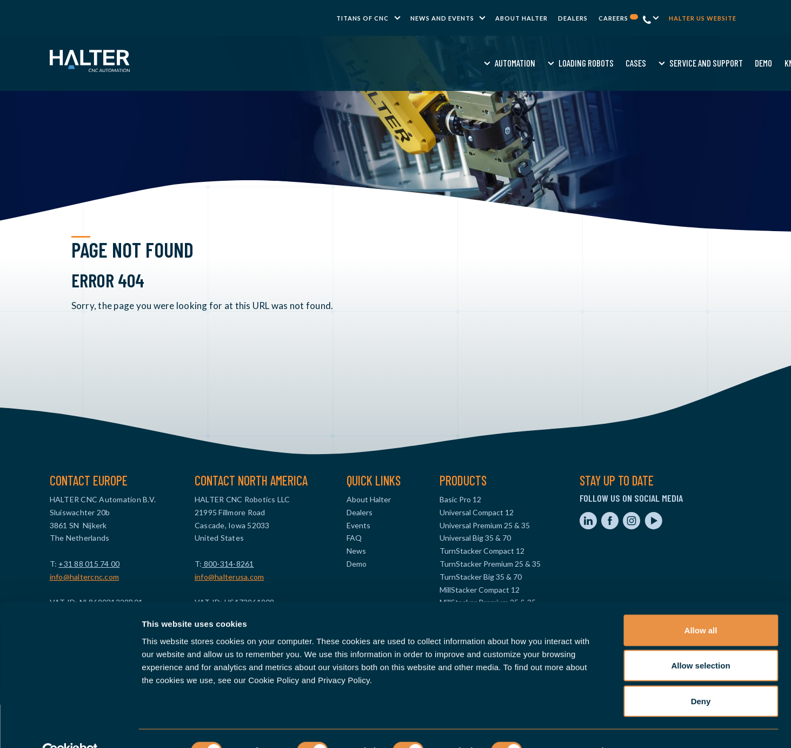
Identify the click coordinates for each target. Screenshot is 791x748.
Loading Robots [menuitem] (339, 62)
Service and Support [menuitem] (459, 62)
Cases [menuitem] (390, 62)
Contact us (683, 62)
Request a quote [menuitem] (618, 62)
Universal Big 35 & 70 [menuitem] (475, 537)
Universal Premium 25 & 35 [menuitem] (485, 525)
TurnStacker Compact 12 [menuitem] (482, 550)
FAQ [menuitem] (354, 537)
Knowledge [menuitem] (557, 62)
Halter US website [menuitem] (702, 18)
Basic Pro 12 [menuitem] (460, 499)
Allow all (700, 606)
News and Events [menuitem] (442, 18)
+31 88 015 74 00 (88, 563)
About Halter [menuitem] (521, 18)
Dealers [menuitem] (573, 18)
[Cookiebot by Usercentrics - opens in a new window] (70, 727)
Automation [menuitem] (269, 62)
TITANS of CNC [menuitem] (362, 18)
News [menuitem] (356, 550)
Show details (567, 726)
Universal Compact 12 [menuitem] (477, 512)
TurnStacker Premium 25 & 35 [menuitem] (490, 563)
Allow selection (700, 641)
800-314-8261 (228, 563)
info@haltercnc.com (84, 576)
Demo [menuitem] (517, 62)
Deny (701, 676)
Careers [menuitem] (618, 18)
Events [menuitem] (358, 525)
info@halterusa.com (229, 576)
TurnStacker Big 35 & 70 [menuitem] (481, 576)
